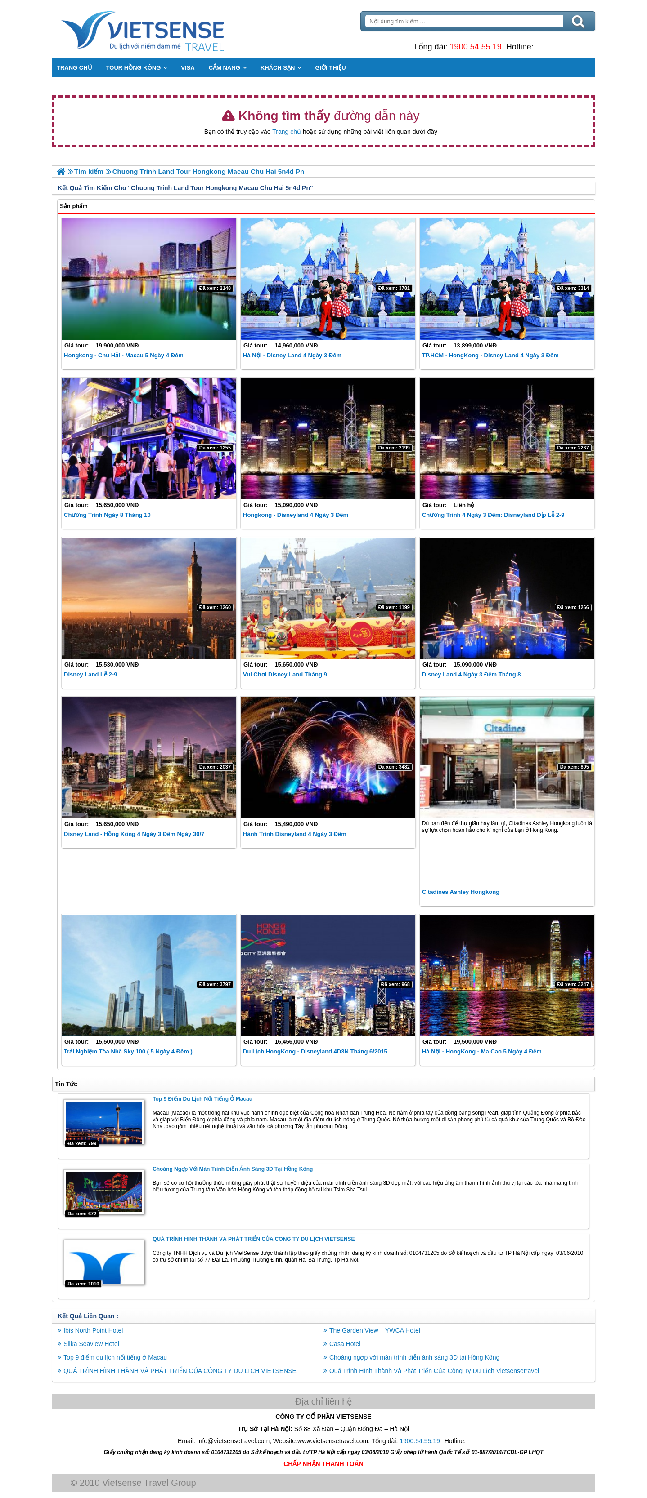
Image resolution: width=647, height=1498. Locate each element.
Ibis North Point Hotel (95, 1330)
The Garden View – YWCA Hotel (374, 1330)
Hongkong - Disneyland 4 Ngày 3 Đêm (296, 514)
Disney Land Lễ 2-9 (92, 674)
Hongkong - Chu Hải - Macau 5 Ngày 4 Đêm (125, 355)
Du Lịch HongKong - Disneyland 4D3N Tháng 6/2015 (315, 1051)
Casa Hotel (344, 1343)
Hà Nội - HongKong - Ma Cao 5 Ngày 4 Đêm (481, 1051)
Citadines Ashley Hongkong (460, 892)
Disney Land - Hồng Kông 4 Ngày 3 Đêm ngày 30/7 (136, 834)
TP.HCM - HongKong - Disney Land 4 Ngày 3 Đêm (490, 355)
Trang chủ (286, 131)
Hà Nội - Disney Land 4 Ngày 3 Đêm (292, 355)
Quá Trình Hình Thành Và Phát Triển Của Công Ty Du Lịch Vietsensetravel (434, 1370)
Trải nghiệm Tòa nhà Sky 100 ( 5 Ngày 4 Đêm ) (130, 1051)
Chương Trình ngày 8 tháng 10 (109, 514)
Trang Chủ (167, 29)
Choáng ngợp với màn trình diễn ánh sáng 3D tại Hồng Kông (234, 1168)
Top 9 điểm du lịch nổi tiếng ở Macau (204, 1098)
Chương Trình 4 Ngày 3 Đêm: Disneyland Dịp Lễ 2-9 (493, 514)
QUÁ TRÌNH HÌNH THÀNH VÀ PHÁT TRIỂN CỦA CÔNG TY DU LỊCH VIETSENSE (255, 1239)
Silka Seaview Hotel (93, 1343)
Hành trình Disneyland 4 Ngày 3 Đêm (295, 834)
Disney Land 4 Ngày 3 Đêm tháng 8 (471, 674)
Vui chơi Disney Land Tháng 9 (285, 674)
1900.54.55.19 (474, 46)
